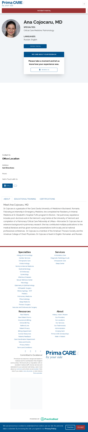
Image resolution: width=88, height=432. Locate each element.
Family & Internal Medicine (25, 266)
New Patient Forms (24, 317)
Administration (60, 328)
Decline (70, 427)
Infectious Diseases (24, 277)
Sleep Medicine (24, 302)
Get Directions (8, 168)
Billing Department (24, 331)
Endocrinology (25, 263)
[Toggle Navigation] (84, 4)
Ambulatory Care (60, 255)
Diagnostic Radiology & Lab (60, 258)
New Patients (24, 314)
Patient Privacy (25, 328)
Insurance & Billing (24, 320)
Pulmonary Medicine (25, 296)
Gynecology (25, 274)
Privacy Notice (24, 345)
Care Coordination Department (24, 339)
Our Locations (60, 320)
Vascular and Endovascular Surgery (24, 307)
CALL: (7, 186)
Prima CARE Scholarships (60, 334)
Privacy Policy (50, 429)
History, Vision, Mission (60, 314)
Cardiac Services (24, 258)
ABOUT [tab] (7, 199)
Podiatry (24, 293)
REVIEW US (44, 70)
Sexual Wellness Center (25, 280)
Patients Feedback (24, 336)
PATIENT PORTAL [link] (44, 11)
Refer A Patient (60, 336)
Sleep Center (60, 263)
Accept (80, 427)
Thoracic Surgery (24, 304)
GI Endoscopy (24, 272)
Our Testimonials (60, 325)
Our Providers (60, 317)
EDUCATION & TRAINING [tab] (25, 199)
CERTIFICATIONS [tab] (47, 199)
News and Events (24, 342)
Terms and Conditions (24, 347)
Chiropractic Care (24, 261)
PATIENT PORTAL (35, 46)
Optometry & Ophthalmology (24, 285)
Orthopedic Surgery (24, 288)
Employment (60, 331)
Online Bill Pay (25, 323)
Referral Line (24, 325)
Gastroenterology (24, 269)
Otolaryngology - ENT (24, 291)
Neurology (24, 283)
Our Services (60, 323)
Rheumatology (24, 299)
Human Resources (24, 334)
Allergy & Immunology (24, 255)
